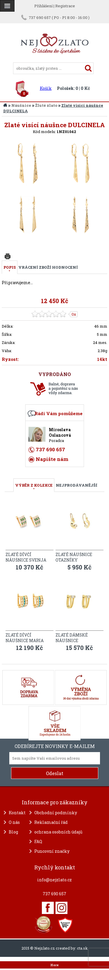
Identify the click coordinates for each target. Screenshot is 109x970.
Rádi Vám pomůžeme (59, 413)
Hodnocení (65, 267)
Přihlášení (43, 5)
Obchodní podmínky (55, 812)
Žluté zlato (46, 105)
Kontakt (17, 812)
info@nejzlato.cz (54, 879)
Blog (13, 832)
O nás (14, 822)
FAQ (38, 841)
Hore (54, 965)
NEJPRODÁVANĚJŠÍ (76, 485)
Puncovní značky (51, 851)
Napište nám (52, 459)
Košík (46, 88)
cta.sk (82, 948)
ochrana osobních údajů (58, 832)
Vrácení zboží (34, 267)
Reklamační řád (51, 822)
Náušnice (21, 105)
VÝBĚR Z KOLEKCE (34, 485)
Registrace (65, 5)
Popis (9, 267)
